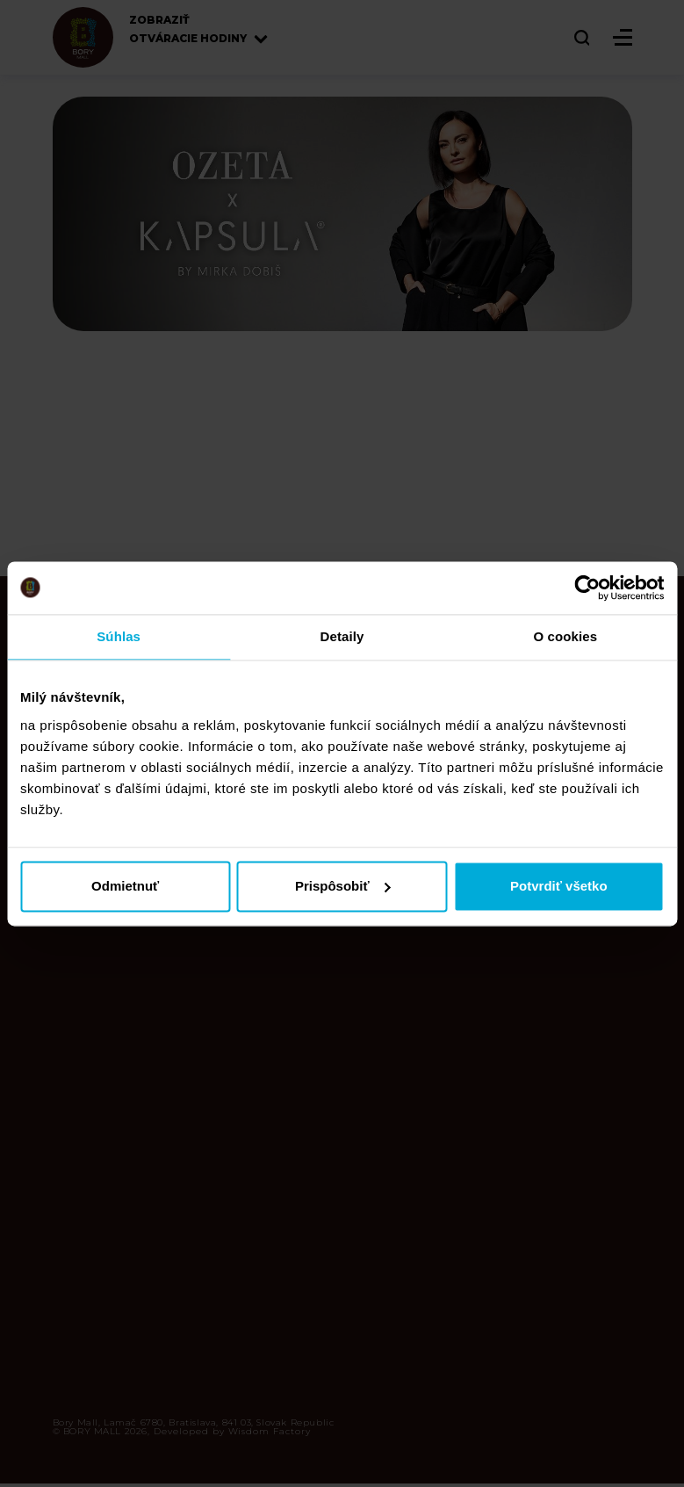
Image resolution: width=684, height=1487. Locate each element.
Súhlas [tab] (118, 636)
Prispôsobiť (343, 885)
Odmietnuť (125, 885)
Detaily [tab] (342, 636)
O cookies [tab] (566, 636)
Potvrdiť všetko (559, 885)
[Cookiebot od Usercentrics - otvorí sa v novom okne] (587, 587)
